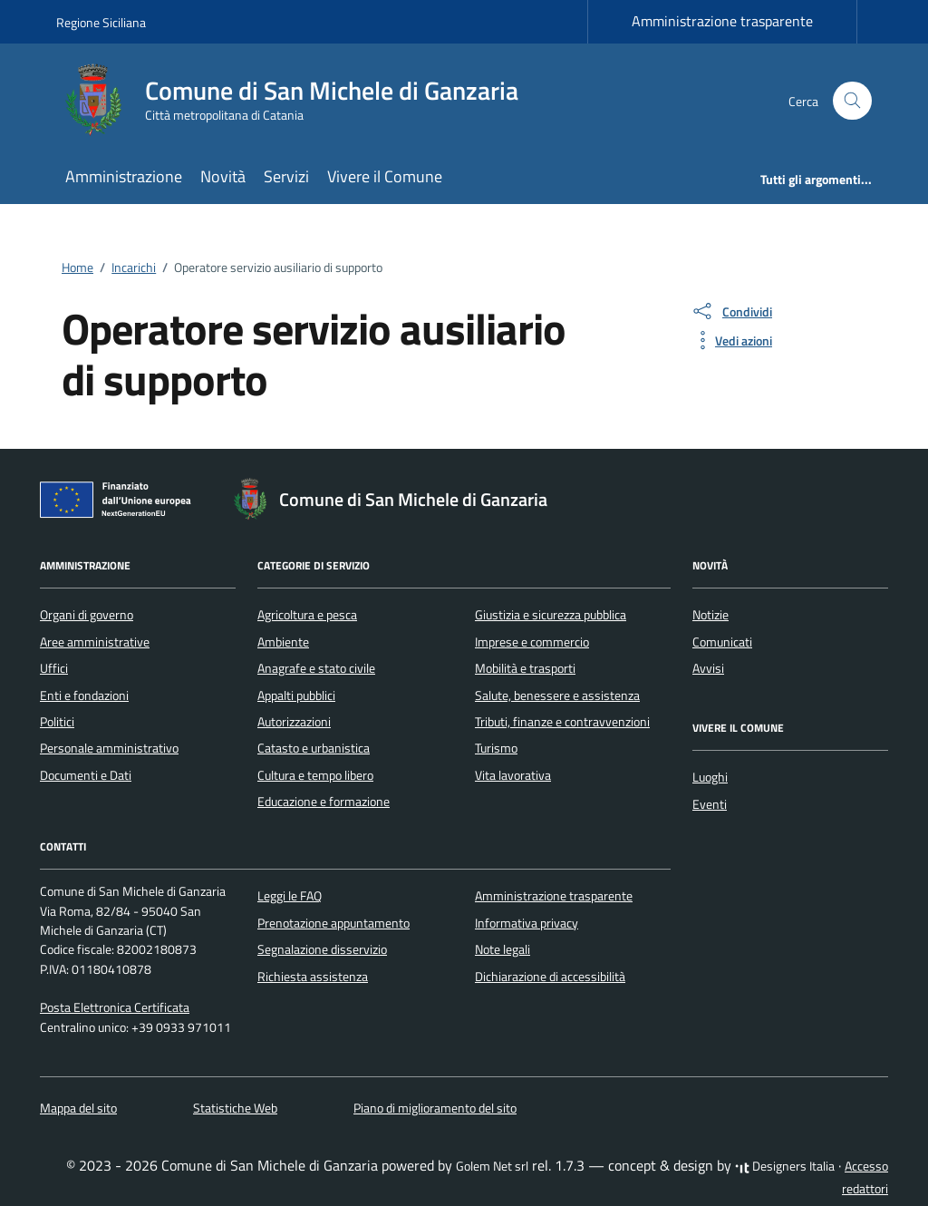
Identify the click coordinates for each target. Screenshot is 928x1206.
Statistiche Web (235, 1108)
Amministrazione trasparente (722, 21)
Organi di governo (86, 615)
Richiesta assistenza (312, 977)
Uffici (54, 668)
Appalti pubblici (296, 695)
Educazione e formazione (323, 802)
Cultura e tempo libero (315, 775)
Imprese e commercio (532, 642)
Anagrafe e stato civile (316, 668)
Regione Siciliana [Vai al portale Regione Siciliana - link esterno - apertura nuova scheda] (101, 22)
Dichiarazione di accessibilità (550, 977)
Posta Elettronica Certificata (114, 1007)
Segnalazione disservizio (322, 949)
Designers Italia (785, 1166)
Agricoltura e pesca (307, 615)
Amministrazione (123, 176)
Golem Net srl (492, 1166)
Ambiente (283, 642)
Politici (57, 722)
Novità (223, 176)
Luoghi (710, 777)
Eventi (709, 804)
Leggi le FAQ (289, 896)
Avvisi (708, 668)
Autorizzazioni (294, 722)
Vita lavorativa (513, 775)
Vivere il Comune (384, 176)
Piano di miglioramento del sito (435, 1108)
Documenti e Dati (85, 775)
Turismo (496, 748)
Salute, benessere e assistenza (557, 695)
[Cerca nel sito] (852, 101)
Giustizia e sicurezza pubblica (550, 615)
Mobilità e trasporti (525, 668)
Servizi (286, 176)
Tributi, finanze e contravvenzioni (562, 722)
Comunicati (722, 642)
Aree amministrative (95, 642)
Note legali (502, 949)
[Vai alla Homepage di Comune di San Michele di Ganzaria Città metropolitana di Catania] (298, 100)
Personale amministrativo (109, 748)
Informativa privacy (526, 923)
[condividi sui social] (731, 311)
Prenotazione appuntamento (333, 923)
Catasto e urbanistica (313, 748)
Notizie (710, 615)
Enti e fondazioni (84, 695)
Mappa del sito (78, 1108)
